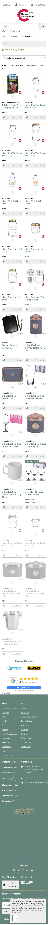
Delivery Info (26, 738)
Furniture (5, 712)
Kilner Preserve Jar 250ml (34, 250)
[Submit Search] (42, 26)
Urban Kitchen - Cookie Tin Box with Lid (34, 593)
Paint (4, 717)
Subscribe (7, 911)
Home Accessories (9, 734)
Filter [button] (5, 43)
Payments (25, 725)
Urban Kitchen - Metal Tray (9, 397)
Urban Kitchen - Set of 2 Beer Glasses (34, 397)
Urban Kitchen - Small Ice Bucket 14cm (12, 642)
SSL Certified (9, 884)
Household (14, 37)
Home (4, 37)
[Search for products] (20, 26)
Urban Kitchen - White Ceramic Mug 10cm (11, 494)
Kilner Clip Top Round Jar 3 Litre (35, 154)
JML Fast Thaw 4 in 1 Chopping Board (12, 106)
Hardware (6, 721)
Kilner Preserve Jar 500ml (11, 298)
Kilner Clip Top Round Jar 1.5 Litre (35, 106)
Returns (24, 734)
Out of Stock (12, 555)
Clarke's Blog (26, 747)
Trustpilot (6, 693)
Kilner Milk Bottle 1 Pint (11, 202)
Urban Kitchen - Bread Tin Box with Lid (11, 593)
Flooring (5, 730)
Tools (4, 725)
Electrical (5, 742)
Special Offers (7, 755)
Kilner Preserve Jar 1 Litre (12, 250)
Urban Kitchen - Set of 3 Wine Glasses (11, 445)
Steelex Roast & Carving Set (10, 346)
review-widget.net (27, 690)
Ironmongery (7, 738)
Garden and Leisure (9, 708)
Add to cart (12, 117)
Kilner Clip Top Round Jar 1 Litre (12, 544)
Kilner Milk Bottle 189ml (33, 202)
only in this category (11, 31)
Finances (24, 730)
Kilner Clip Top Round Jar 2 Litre (12, 154)
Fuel (3, 751)
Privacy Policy (26, 721)
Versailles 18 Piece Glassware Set (34, 493)
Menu (6, 5)
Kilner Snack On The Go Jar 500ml (34, 298)
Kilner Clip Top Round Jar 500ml (35, 544)
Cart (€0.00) (38, 5)
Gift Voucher (26, 742)
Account (20, 4)
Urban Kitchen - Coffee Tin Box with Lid (35, 348)
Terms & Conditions (29, 717)
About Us (25, 712)
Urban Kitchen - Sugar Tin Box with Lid (35, 445)
